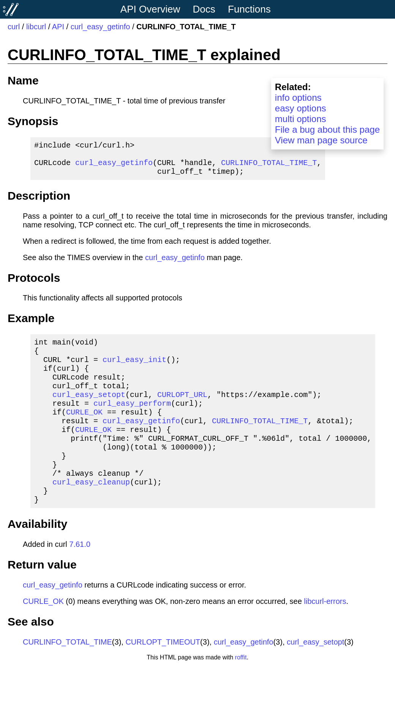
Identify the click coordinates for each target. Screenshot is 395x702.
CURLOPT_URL (182, 411)
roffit (241, 692)
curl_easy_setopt (88, 411)
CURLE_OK (84, 431)
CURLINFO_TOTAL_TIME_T (269, 167)
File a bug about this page (327, 129)
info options (298, 97)
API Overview (150, 9)
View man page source (321, 140)
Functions (249, 9)
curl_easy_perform (132, 421)
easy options (300, 108)
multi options (300, 119)
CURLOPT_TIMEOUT (162, 677)
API (58, 26)
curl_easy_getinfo (100, 26)
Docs (204, 9)
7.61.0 (79, 579)
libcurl (36, 26)
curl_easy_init (134, 370)
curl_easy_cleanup (91, 513)
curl (14, 26)
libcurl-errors (325, 636)
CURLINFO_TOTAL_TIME (67, 677)
